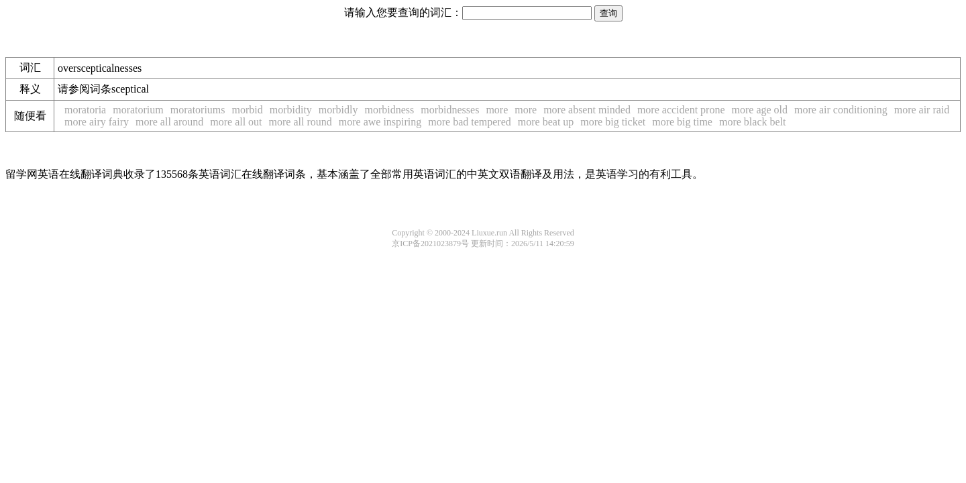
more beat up (546, 121)
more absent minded (587, 109)
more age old (760, 109)
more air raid (922, 109)
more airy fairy (96, 121)
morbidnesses (450, 109)
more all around (169, 121)
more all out (236, 121)
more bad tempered (469, 121)
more (497, 109)
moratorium (138, 109)
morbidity (291, 109)
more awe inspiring (380, 121)
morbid (247, 109)
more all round (300, 121)
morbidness (390, 109)
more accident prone (681, 109)
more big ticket (612, 121)
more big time (682, 121)
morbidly (338, 109)
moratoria (85, 109)
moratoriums (197, 109)
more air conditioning (841, 109)
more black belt (752, 121)
